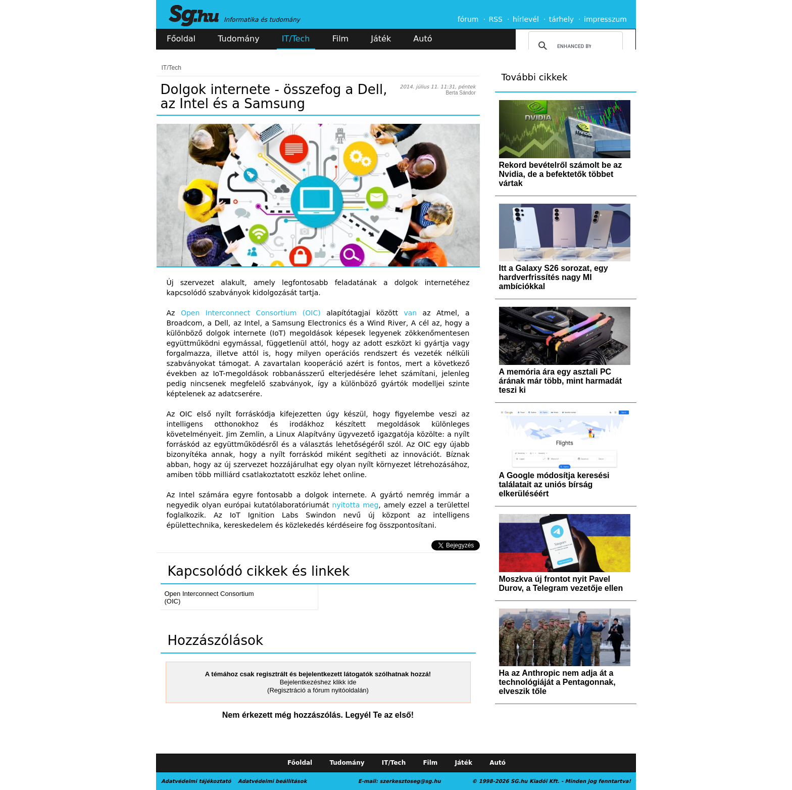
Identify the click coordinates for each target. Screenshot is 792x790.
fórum (468, 19)
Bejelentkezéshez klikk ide (318, 682)
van (410, 313)
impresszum (605, 19)
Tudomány (238, 38)
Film (340, 38)
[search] (574, 46)
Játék (381, 38)
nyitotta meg (355, 505)
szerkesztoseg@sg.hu (410, 781)
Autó (422, 38)
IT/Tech (296, 38)
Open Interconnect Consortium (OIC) (251, 313)
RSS (495, 19)
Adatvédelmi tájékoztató (196, 781)
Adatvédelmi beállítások (272, 781)
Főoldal (181, 38)
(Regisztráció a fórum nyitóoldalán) (318, 690)
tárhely (561, 19)
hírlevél (526, 19)
